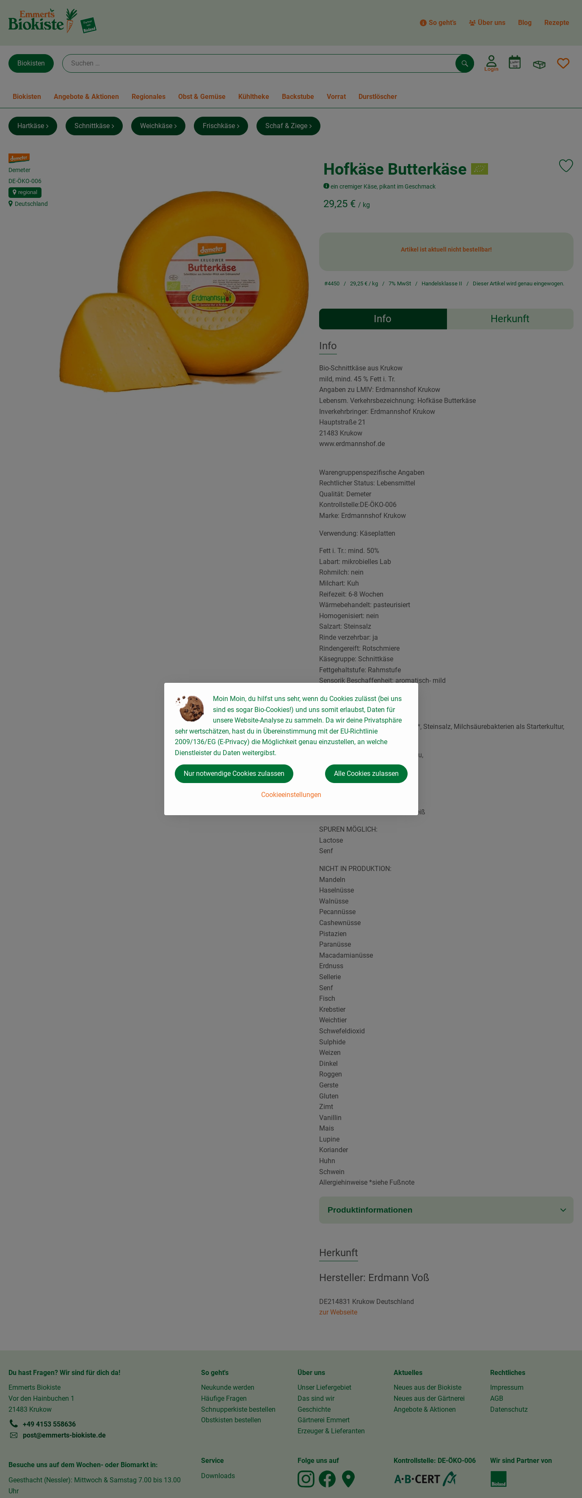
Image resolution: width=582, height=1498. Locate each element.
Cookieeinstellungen (291, 795)
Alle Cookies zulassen (366, 774)
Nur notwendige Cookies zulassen (234, 774)
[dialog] (291, 749)
